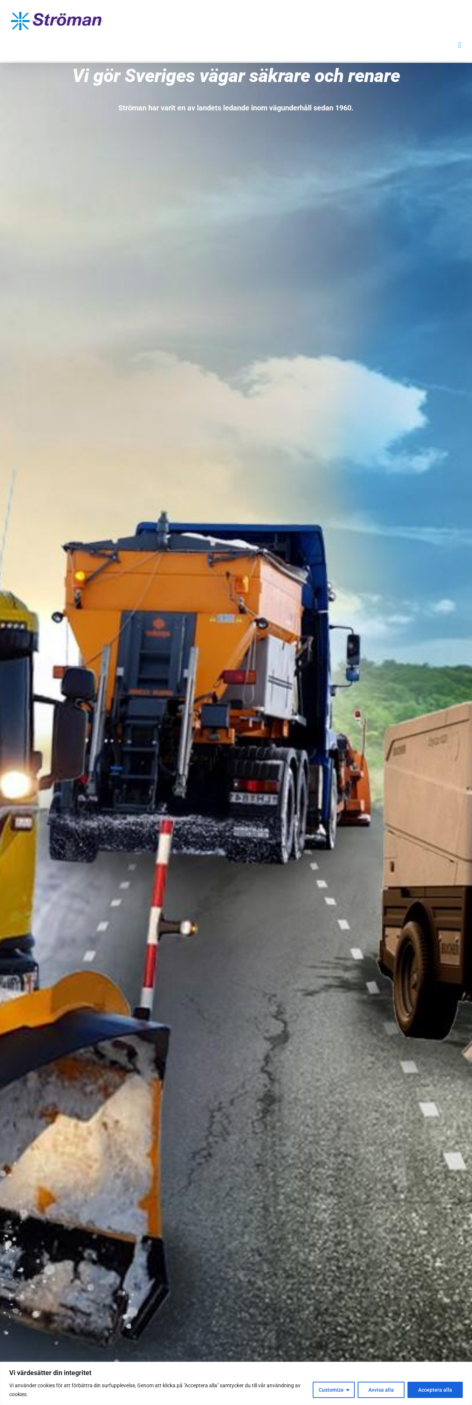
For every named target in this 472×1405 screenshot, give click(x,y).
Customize (331, 1390)
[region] (236, 1383)
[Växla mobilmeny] (459, 45)
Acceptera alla (435, 1390)
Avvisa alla (381, 1390)
